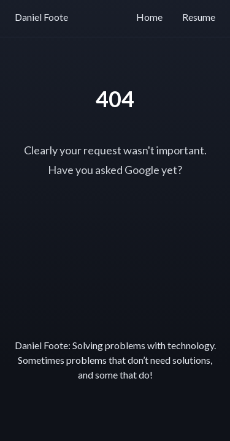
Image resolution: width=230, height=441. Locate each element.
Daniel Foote (41, 17)
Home (149, 17)
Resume (198, 17)
